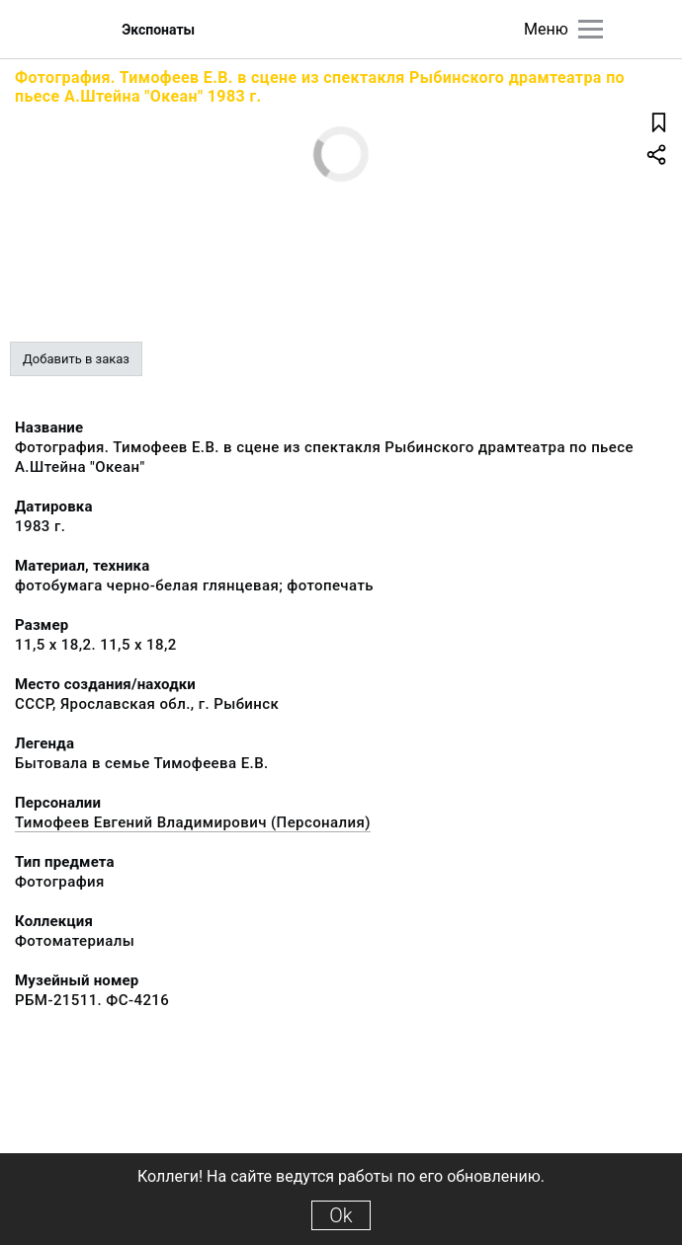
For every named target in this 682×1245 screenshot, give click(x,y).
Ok (340, 1215)
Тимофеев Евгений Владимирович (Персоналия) (193, 822)
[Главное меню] (590, 29)
